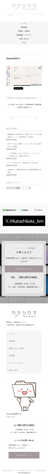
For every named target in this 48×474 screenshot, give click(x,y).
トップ (24, 23)
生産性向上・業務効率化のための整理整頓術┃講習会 (24, 171)
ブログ (24, 43)
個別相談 (24, 27)
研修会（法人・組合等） (17, 348)
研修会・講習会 (24, 31)
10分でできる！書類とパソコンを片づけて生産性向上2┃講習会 (24, 145)
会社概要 (12, 355)
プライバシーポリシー (16, 363)
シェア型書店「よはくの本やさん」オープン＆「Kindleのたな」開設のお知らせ (24, 154)
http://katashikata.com (24, 472)
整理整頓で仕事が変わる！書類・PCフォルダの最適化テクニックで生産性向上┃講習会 (25, 135)
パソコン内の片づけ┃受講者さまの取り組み (23, 163)
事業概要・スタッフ (24, 35)
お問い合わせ (24, 39)
